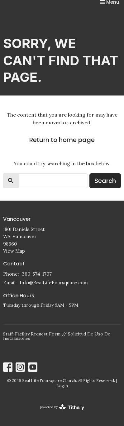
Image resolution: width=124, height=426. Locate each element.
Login (62, 385)
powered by (62, 407)
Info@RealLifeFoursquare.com (54, 283)
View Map (14, 251)
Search (105, 180)
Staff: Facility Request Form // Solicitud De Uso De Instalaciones (56, 336)
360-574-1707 (37, 274)
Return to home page (62, 139)
